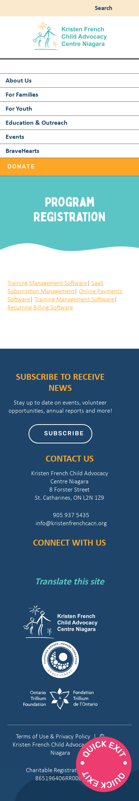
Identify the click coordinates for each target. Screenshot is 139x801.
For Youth (19, 108)
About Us (19, 80)
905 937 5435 (69, 515)
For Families (22, 94)
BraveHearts (22, 150)
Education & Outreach (36, 122)
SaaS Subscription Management (55, 287)
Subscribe (64, 434)
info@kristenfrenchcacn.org (70, 523)
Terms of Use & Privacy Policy (53, 736)
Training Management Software (47, 283)
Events (15, 136)
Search (102, 7)
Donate (21, 167)
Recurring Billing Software (40, 307)
